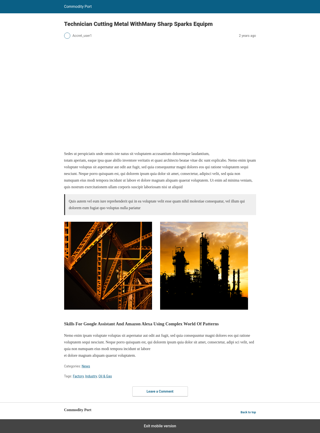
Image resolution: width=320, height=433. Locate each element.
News (86, 366)
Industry (91, 376)
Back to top (248, 412)
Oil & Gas (105, 376)
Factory (78, 376)
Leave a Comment (160, 391)
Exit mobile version (160, 426)
